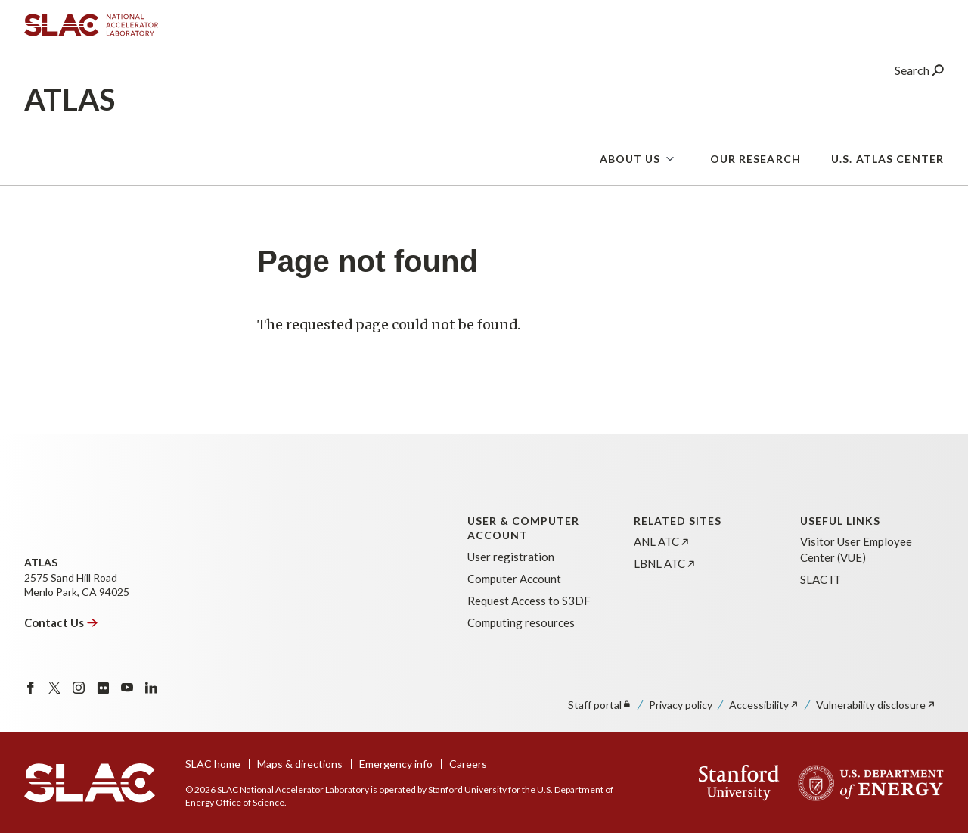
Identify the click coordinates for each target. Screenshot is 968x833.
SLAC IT (820, 579)
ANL (662, 541)
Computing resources (521, 622)
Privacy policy (680, 704)
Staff (600, 704)
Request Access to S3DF (529, 600)
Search (919, 71)
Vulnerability (876, 704)
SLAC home (212, 763)
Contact (61, 622)
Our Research (755, 160)
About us (630, 160)
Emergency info (396, 763)
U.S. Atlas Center (887, 160)
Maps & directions (300, 763)
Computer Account (514, 578)
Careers (468, 763)
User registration (510, 556)
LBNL (665, 563)
